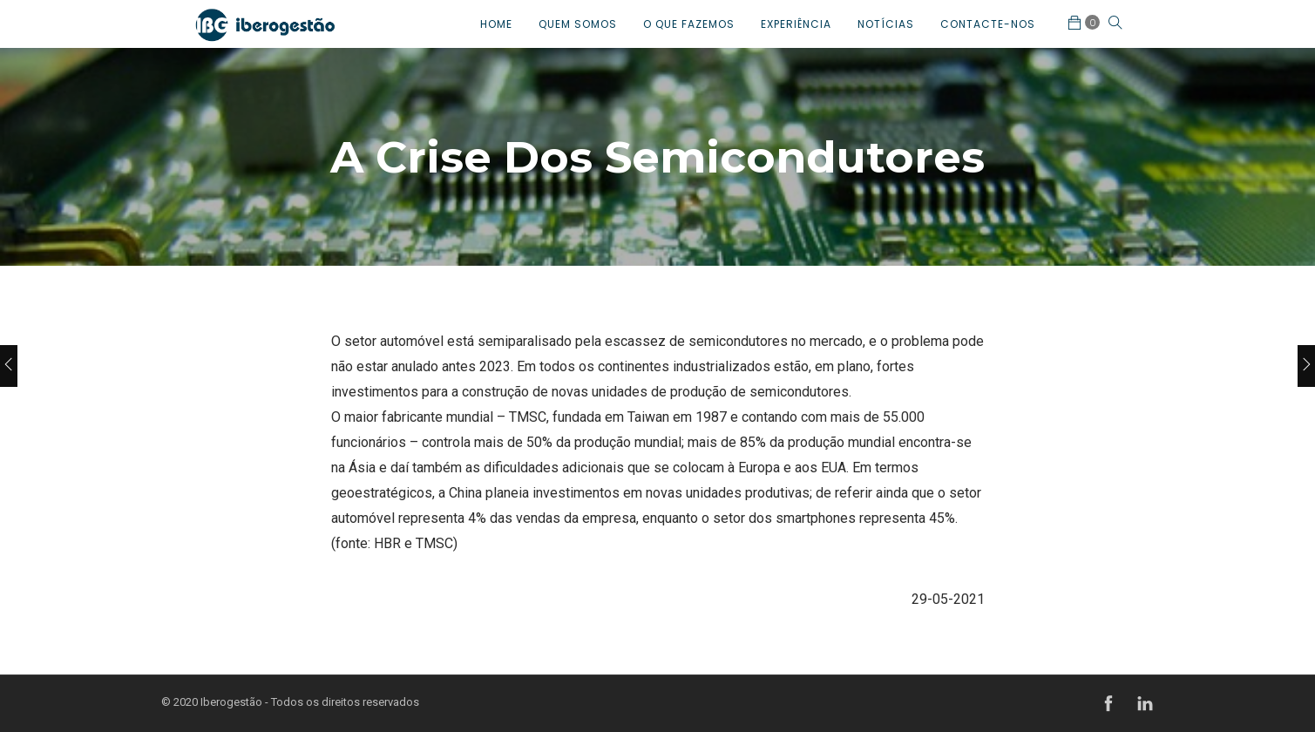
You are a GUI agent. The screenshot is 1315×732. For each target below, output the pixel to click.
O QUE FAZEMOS (689, 24)
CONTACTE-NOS (987, 24)
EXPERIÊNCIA (796, 24)
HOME (496, 24)
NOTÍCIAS (885, 24)
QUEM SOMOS (578, 24)
